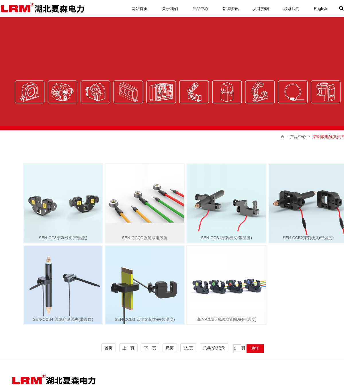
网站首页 (140, 8)
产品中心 (200, 8)
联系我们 (292, 8)
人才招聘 (261, 8)
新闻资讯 (231, 8)
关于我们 (170, 8)
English (320, 8)
